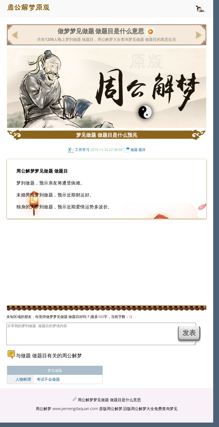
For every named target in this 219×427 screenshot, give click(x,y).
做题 (134, 149)
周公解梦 (43, 412)
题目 (142, 149)
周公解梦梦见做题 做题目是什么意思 (109, 403)
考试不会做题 (48, 383)
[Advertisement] (106, 261)
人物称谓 (23, 383)
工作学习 (82, 149)
